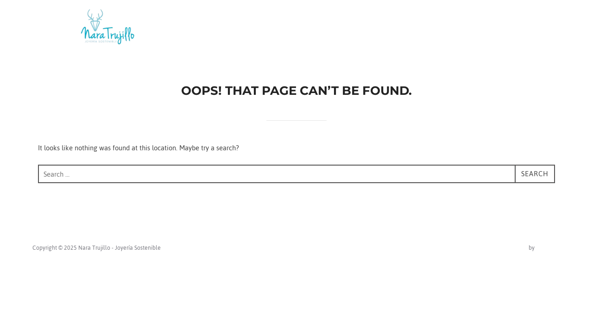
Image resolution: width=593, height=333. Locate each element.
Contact (474, 28)
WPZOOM (548, 247)
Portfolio (518, 28)
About (404, 28)
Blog (437, 28)
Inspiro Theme (509, 247)
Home (367, 28)
